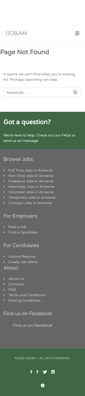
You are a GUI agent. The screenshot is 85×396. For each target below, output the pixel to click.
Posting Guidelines (24, 300)
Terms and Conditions (27, 295)
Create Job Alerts (23, 262)
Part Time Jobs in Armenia (30, 176)
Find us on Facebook (27, 314)
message (30, 140)
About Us (16, 279)
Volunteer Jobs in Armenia (30, 192)
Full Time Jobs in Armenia (30, 170)
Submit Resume (22, 256)
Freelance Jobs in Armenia (30, 181)
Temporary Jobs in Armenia (32, 197)
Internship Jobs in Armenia (31, 186)
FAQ (12, 289)
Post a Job (17, 227)
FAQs (66, 135)
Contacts (16, 284)
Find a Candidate (23, 232)
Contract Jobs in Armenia (30, 203)
